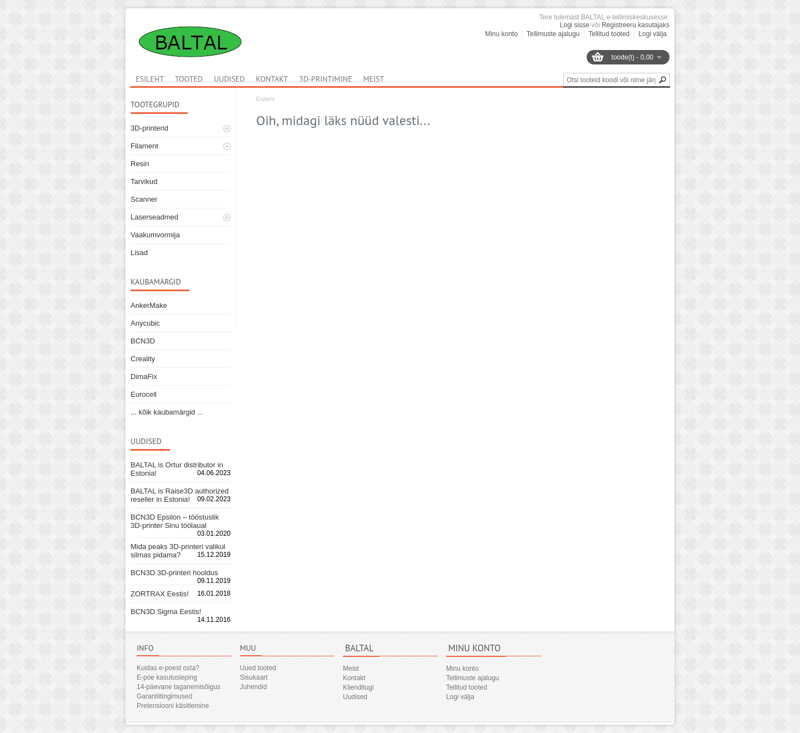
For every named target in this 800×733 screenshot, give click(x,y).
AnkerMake (149, 305)
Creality (143, 359)
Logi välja (652, 34)
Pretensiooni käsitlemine (173, 706)
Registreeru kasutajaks (635, 25)
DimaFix (144, 376)
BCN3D (143, 341)
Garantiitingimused (164, 696)
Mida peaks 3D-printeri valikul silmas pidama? (178, 550)
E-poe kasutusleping (167, 677)
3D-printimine (325, 79)
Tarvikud (144, 181)
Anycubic (145, 323)
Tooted (189, 79)
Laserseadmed (154, 217)
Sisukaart (254, 677)
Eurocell (144, 394)
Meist (373, 79)
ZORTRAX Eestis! (160, 594)
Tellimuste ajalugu (553, 34)
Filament (144, 146)
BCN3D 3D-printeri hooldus (174, 573)
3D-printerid (149, 128)
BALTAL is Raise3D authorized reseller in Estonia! (180, 495)
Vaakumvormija (155, 235)
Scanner (144, 199)
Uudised (229, 79)
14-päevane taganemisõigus (179, 687)
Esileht (265, 99)
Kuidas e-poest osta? (168, 668)
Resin (140, 163)
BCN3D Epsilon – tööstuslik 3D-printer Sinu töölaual (175, 521)
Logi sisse (574, 25)
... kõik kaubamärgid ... (167, 412)
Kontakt (272, 79)
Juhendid (253, 687)
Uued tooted (258, 668)
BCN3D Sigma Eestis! (166, 611)
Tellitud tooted (608, 34)
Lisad (139, 252)
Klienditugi (358, 687)
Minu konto (501, 34)
